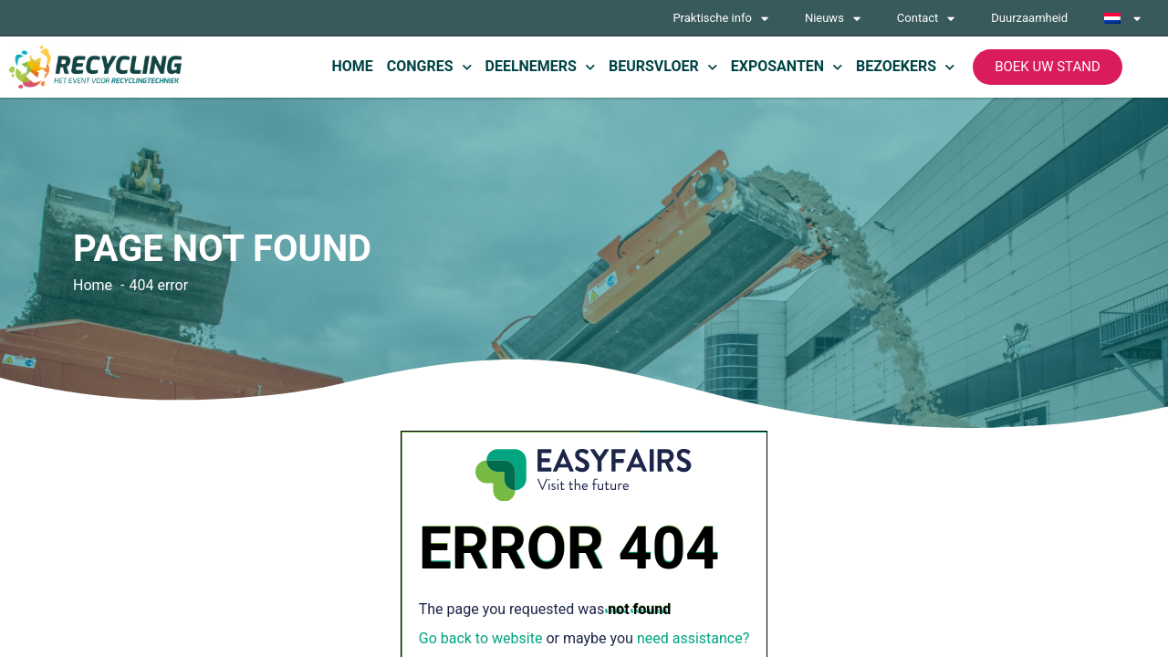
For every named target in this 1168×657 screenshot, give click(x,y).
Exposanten (786, 67)
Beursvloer (663, 67)
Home (351, 66)
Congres (429, 67)
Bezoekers (905, 67)
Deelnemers (540, 67)
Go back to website (481, 638)
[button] (1047, 67)
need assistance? (693, 638)
